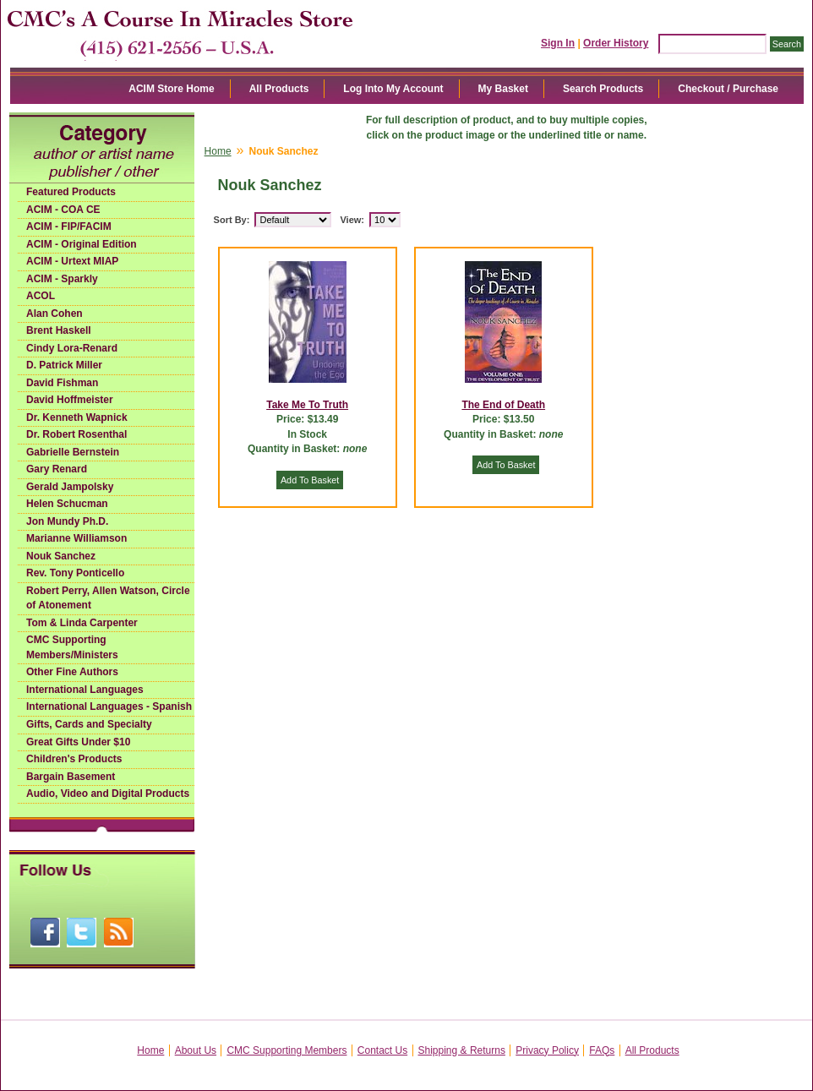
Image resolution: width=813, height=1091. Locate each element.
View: (352, 220)
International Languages (85, 690)
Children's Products (74, 759)
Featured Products (71, 192)
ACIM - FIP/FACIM (69, 226)
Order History (615, 43)
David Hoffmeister (69, 400)
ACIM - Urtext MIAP (72, 261)
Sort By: (232, 220)
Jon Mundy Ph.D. (67, 521)
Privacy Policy (547, 1050)
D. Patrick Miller (64, 365)
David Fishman (62, 383)
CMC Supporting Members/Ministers (72, 647)
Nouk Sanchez (60, 556)
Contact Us (382, 1050)
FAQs (601, 1050)
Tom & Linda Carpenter (82, 623)
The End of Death (503, 405)
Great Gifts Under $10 (78, 742)
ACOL (40, 296)
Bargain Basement (70, 777)
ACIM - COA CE (63, 209)
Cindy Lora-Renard (71, 348)
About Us (195, 1050)
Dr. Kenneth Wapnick (77, 417)
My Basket (503, 89)
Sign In (558, 43)
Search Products (603, 89)
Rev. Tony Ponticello (75, 573)
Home (218, 151)
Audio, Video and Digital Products (107, 793)
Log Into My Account (393, 89)
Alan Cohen (54, 313)
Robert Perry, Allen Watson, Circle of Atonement (108, 598)
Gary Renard (56, 469)
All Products (279, 89)
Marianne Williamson (76, 538)
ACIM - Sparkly (62, 279)
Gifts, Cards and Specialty (89, 724)
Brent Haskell (58, 330)
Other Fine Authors (72, 672)
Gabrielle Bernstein (72, 452)
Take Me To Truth (307, 405)
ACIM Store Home (171, 89)
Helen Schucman (67, 504)
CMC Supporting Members (286, 1050)
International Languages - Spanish (109, 706)
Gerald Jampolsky (69, 487)
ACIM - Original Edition (81, 244)
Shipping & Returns (461, 1050)
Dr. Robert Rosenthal (76, 434)
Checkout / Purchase (728, 89)
